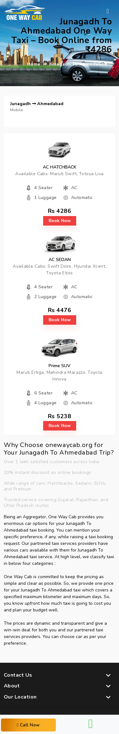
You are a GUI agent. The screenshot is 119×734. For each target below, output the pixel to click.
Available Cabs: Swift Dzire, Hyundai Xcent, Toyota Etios (59, 269)
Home (33, 64)
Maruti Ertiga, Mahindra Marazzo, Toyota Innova (59, 375)
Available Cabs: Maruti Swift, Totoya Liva (59, 174)
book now (60, 221)
